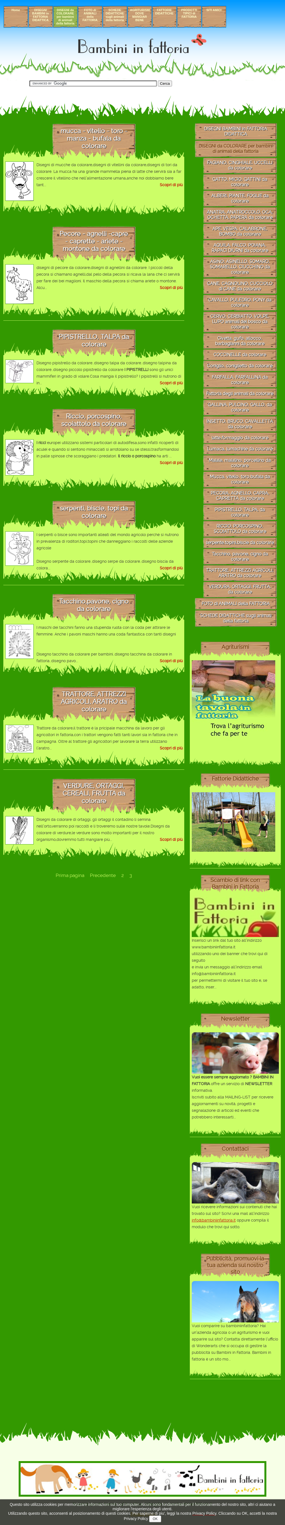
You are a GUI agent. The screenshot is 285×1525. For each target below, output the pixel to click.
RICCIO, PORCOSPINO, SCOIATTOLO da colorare (240, 529)
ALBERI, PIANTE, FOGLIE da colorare (240, 198)
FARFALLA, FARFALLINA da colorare (240, 380)
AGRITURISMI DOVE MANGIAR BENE (140, 15)
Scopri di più (171, 185)
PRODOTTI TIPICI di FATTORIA (189, 13)
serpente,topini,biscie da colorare (240, 542)
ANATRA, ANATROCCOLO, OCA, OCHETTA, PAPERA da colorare (240, 215)
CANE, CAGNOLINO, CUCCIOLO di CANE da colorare (239, 286)
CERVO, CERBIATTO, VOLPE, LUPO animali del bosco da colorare (239, 322)
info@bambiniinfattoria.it (214, 1220)
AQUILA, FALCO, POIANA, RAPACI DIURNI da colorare (240, 248)
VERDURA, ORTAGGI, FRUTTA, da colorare (240, 589)
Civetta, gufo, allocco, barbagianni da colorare (239, 341)
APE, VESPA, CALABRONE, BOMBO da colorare (239, 231)
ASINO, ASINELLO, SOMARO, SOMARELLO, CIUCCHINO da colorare (240, 267)
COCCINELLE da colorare (239, 354)
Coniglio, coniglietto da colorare (239, 365)
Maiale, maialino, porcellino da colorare (240, 463)
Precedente (103, 875)
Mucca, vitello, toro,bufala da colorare (240, 479)
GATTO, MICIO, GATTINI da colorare (239, 182)
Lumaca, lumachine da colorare (240, 449)
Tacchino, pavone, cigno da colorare (240, 556)
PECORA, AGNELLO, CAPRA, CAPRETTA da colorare (240, 495)
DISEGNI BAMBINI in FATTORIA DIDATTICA (40, 15)
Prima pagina (70, 875)
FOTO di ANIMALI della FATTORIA (90, 15)
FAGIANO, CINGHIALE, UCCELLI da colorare (239, 165)
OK (155, 1519)
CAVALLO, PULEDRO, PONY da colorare (239, 302)
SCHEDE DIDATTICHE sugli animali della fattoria (114, 15)
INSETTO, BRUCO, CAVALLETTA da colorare (240, 424)
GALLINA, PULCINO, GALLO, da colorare (240, 407)
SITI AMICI (214, 10)
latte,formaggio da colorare (240, 437)
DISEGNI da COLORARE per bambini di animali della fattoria (65, 16)
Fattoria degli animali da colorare (239, 393)
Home (15, 10)
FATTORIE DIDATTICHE (164, 11)
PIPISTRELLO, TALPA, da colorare (240, 512)
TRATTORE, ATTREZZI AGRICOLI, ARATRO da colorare (240, 573)
